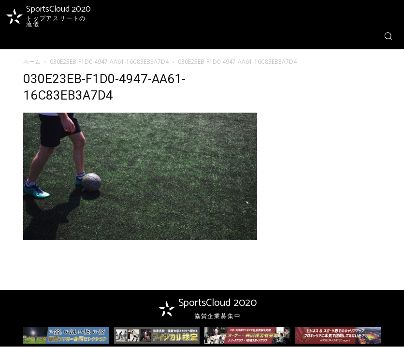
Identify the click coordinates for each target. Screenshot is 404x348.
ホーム (32, 62)
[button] (388, 35)
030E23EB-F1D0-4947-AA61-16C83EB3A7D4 (109, 62)
